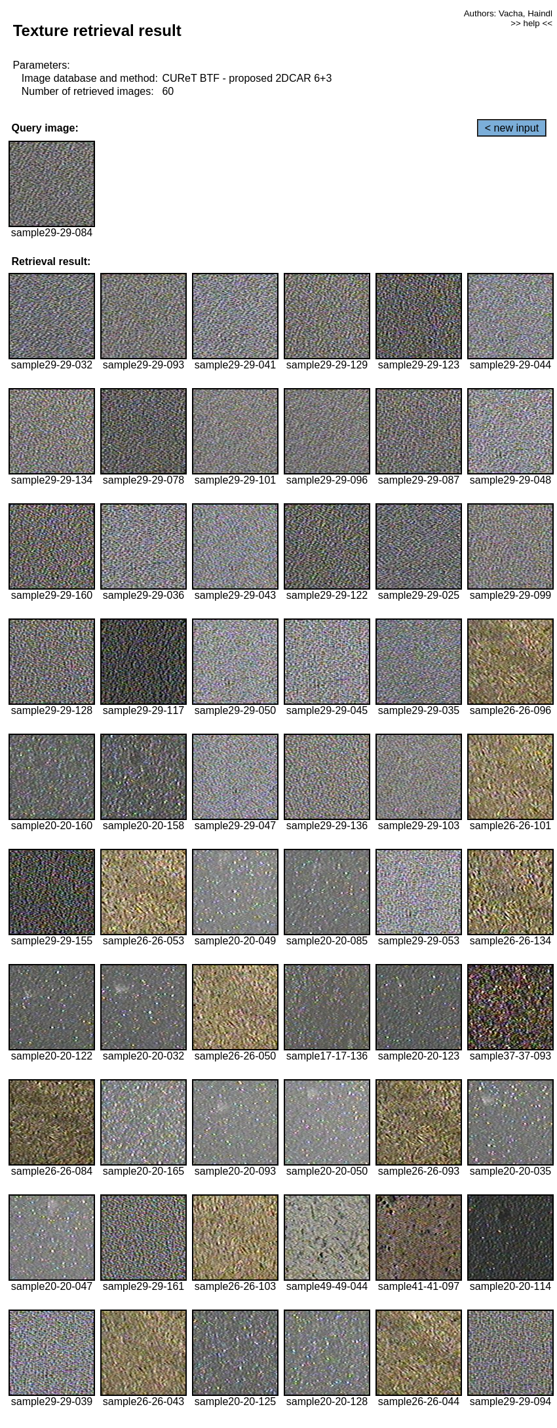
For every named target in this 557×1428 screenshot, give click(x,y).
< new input (512, 128)
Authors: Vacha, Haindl (508, 13)
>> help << (531, 23)
